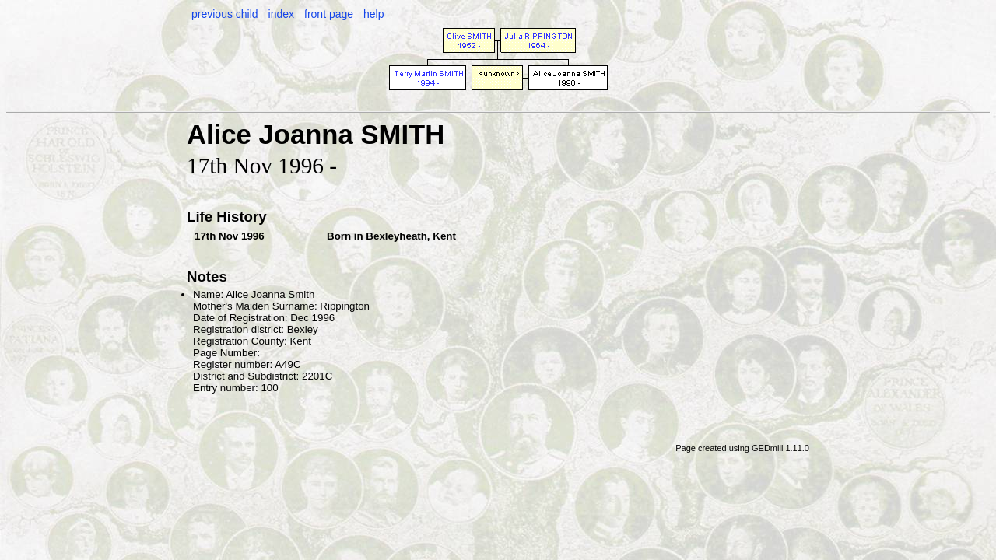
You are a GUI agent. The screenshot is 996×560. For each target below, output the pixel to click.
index (281, 14)
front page (328, 14)
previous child (224, 14)
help (373, 14)
